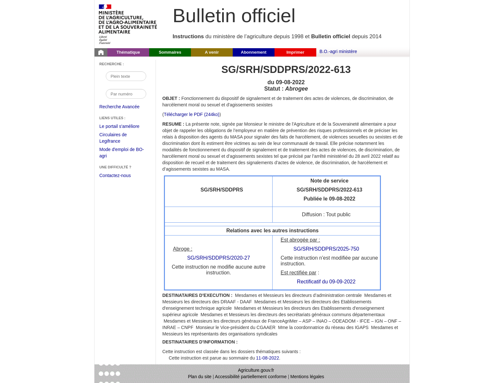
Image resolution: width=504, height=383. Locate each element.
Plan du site (200, 376)
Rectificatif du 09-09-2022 (326, 281)
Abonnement (253, 52)
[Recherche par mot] (126, 76)
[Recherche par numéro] (126, 94)
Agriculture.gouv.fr (256, 370)
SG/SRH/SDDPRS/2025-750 (326, 249)
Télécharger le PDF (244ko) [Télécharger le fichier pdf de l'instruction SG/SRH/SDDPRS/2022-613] (192, 114)
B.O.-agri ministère (338, 51)
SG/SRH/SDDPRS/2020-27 (218, 258)
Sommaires (170, 52)
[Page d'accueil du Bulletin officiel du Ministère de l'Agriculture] (100, 52)
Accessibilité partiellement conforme (251, 376)
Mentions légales (307, 376)
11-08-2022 (267, 358)
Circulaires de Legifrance (118, 138)
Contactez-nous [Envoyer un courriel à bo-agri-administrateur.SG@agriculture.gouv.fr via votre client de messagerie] (115, 175)
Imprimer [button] (295, 52)
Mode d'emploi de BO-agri (121, 153)
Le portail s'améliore (124, 126)
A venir (212, 52)
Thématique (128, 52)
